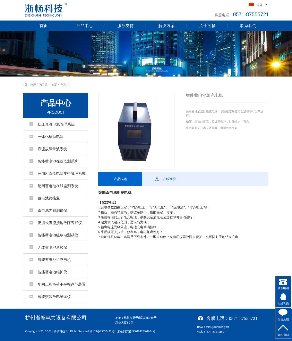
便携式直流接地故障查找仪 (60, 223)
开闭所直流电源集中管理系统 (62, 174)
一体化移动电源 (50, 137)
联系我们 (248, 25)
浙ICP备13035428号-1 (103, 331)
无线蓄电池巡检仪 (52, 247)
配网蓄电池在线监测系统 (58, 186)
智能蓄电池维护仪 (52, 272)
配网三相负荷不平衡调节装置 (62, 284)
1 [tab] (146, 73)
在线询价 (169, 179)
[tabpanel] (146, 54)
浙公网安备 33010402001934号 (136, 331)
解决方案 (166, 25)
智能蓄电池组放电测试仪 (58, 235)
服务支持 (125, 25)
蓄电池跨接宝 (49, 198)
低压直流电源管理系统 (56, 124)
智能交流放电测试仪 (54, 297)
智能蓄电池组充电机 (54, 260)
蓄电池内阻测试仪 (52, 210)
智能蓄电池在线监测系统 (58, 161)
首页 (44, 25)
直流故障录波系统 (52, 149)
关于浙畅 (207, 25)
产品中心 (84, 25)
